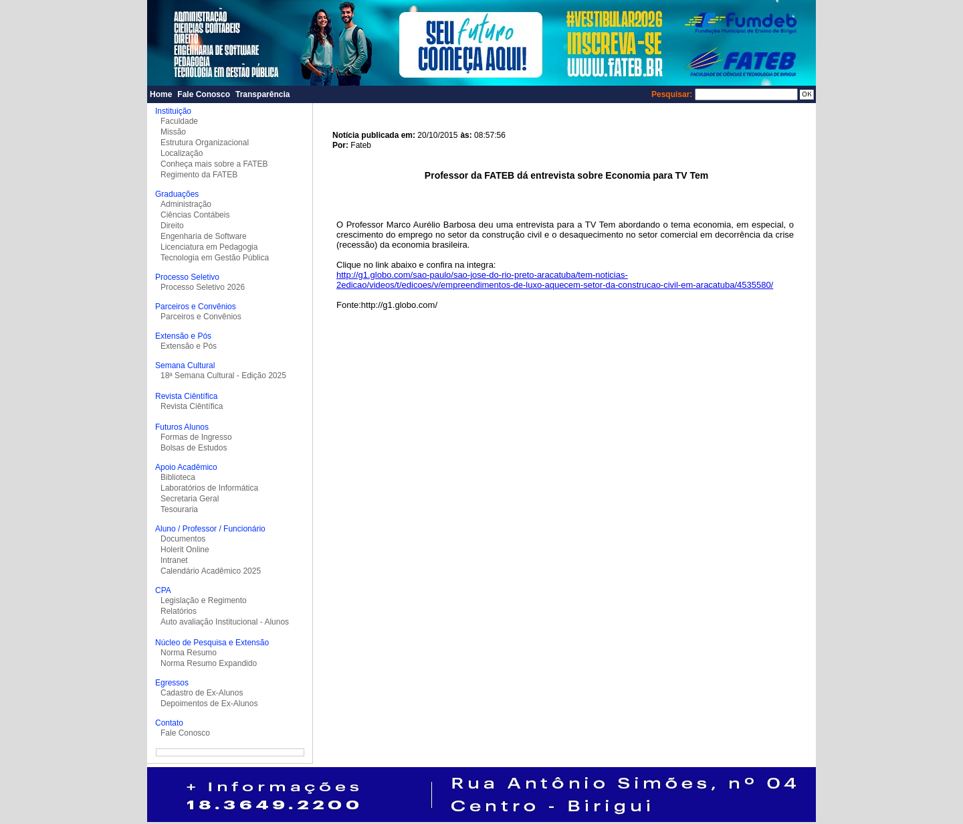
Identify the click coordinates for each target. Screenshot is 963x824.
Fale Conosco (203, 94)
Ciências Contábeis (194, 215)
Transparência (262, 94)
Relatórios (178, 611)
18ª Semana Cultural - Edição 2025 (223, 375)
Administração (185, 204)
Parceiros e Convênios (200, 316)
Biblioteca (177, 477)
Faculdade (179, 121)
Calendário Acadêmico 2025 (210, 571)
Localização (181, 153)
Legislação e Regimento (203, 600)
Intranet (174, 560)
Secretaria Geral (189, 498)
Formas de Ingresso (196, 437)
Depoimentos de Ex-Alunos (208, 703)
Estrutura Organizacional (204, 142)
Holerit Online (184, 549)
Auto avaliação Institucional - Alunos (224, 622)
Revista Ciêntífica (191, 406)
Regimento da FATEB (198, 174)
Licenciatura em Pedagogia (208, 247)
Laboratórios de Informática (209, 488)
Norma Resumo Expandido (208, 663)
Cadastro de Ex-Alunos (201, 692)
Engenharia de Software (203, 236)
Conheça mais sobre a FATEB (214, 164)
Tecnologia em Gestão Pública (214, 257)
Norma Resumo (188, 652)
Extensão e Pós (188, 346)
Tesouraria (179, 509)
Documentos (182, 539)
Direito (172, 225)
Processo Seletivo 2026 (202, 287)
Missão (173, 132)
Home (161, 94)
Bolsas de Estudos (193, 447)
